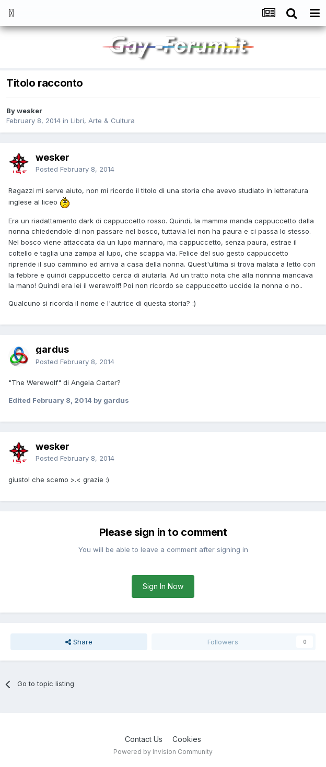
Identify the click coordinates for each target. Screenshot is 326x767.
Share (78, 642)
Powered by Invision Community (163, 752)
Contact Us (143, 739)
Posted (75, 169)
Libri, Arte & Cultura (103, 120)
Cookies (186, 739)
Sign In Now (163, 586)
